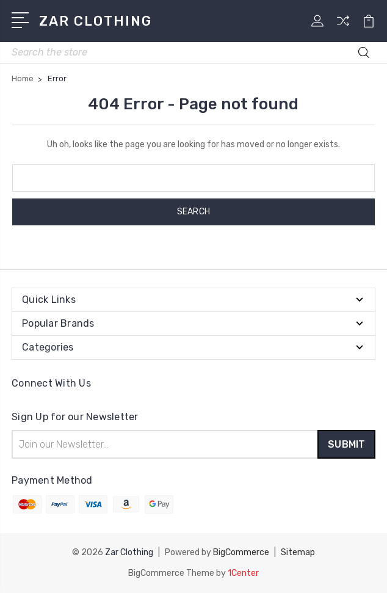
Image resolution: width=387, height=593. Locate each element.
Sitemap (298, 552)
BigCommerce (241, 552)
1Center (243, 573)
